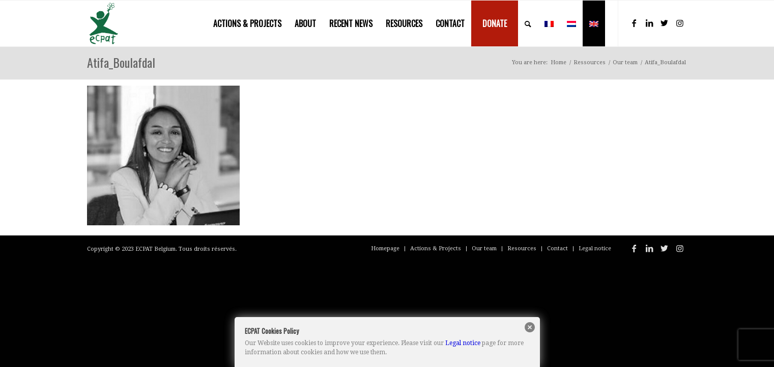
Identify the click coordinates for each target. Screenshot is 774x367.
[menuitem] (247, 23)
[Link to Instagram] (679, 23)
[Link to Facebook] (634, 23)
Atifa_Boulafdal (121, 62)
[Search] (528, 23)
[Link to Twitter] (664, 23)
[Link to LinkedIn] (649, 23)
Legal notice (462, 343)
